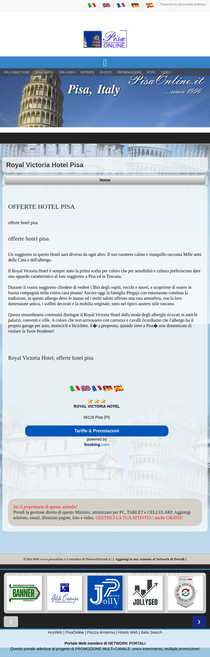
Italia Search (151, 632)
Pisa (69, 632)
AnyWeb (55, 632)
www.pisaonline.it (53, 559)
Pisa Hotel (45, 72)
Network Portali (192, 4)
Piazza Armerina (101, 632)
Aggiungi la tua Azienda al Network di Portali (150, 559)
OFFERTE (87, 72)
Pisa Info (67, 72)
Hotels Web (128, 632)
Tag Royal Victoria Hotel (96, 478)
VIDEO (166, 72)
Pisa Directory (17, 72)
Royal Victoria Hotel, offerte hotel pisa (50, 358)
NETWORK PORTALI (127, 643)
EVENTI (106, 72)
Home (105, 180)
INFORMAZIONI (129, 72)
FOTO (151, 72)
